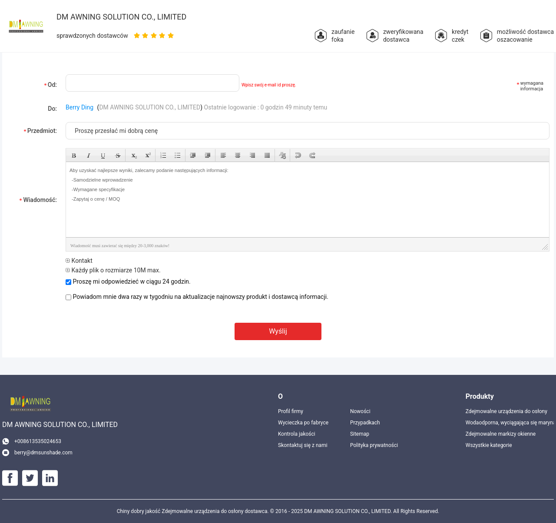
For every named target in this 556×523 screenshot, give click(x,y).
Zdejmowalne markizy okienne (501, 434)
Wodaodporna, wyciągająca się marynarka (510, 423)
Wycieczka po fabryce (303, 423)
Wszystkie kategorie (489, 445)
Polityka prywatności (374, 445)
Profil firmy (290, 411)
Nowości (360, 411)
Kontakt (79, 260)
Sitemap (359, 434)
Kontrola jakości (296, 434)
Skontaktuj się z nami (303, 445)
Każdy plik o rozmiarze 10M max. (113, 270)
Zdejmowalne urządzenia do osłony (506, 411)
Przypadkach (365, 423)
